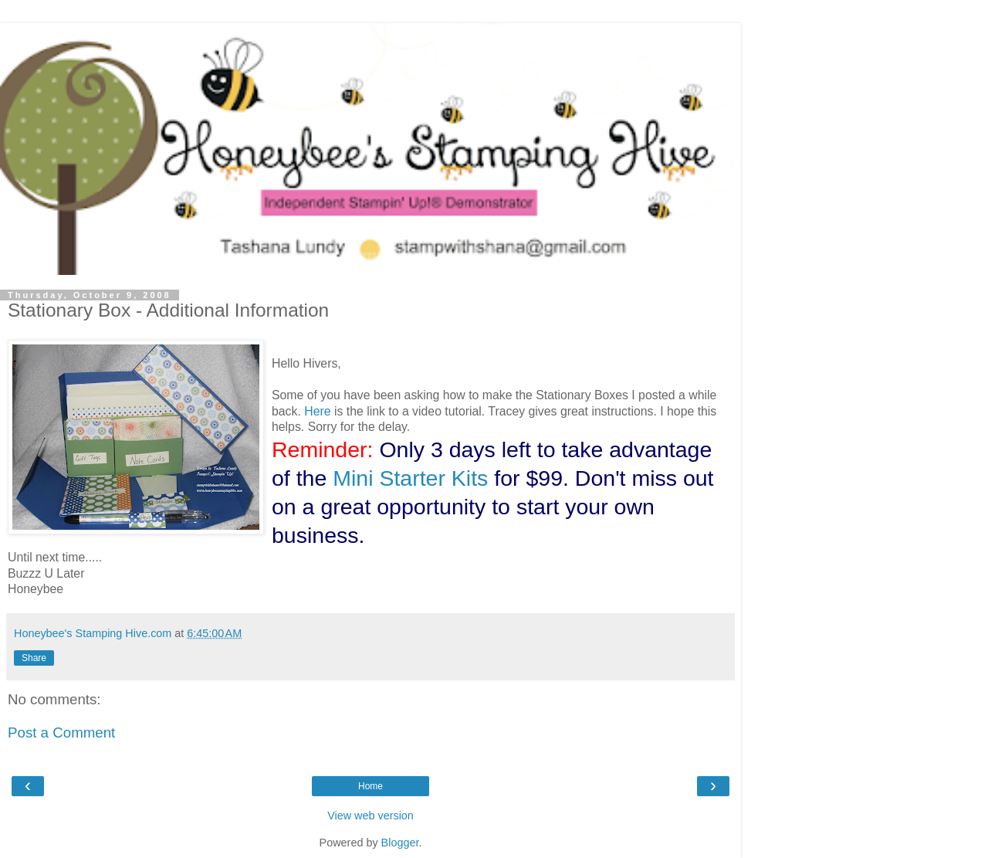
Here (317, 411)
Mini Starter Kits (410, 478)
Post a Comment (61, 732)
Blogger (400, 842)
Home (370, 786)
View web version (370, 815)
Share (34, 658)
